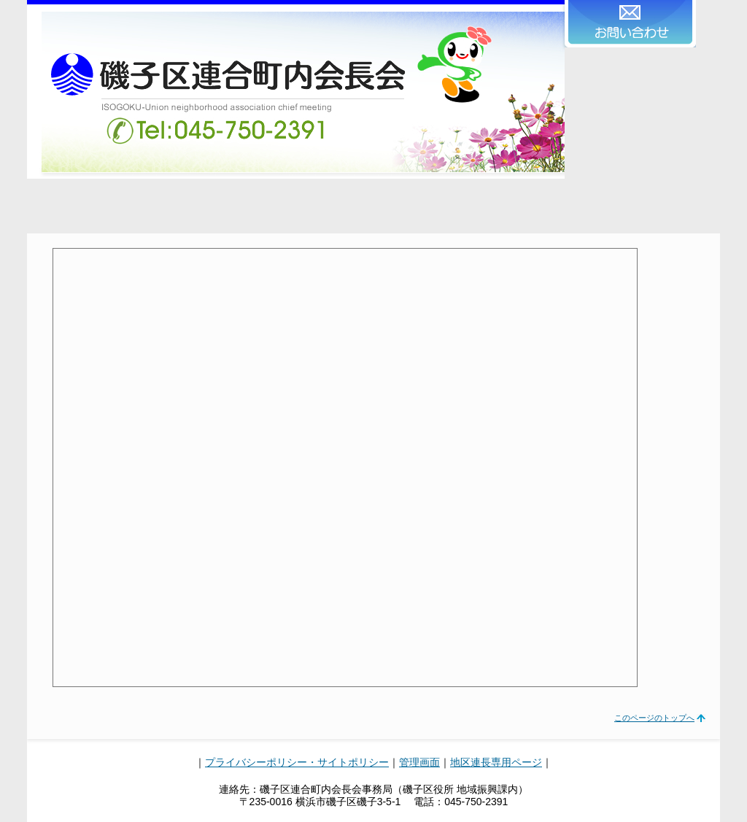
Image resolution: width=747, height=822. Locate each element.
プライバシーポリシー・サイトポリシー (297, 762)
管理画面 (419, 762)
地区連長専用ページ (496, 762)
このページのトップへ (654, 717)
